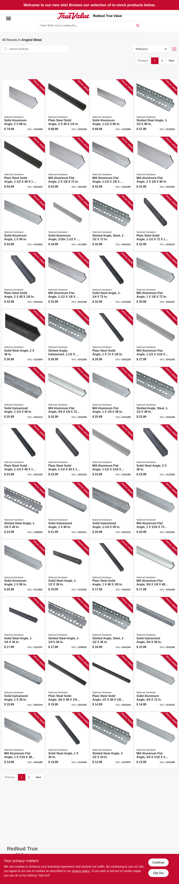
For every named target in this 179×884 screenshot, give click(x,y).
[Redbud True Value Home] (73, 16)
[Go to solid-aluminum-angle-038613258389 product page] (111, 108)
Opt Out (158, 873)
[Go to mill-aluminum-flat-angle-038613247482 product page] (67, 165)
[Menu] (8, 18)
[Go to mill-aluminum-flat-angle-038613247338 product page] (155, 510)
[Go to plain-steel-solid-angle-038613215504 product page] (67, 108)
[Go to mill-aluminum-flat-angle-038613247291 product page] (155, 740)
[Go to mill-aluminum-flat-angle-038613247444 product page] (67, 280)
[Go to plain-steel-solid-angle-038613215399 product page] (111, 683)
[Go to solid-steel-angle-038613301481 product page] (23, 625)
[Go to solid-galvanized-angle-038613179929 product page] (23, 683)
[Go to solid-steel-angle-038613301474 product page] (67, 740)
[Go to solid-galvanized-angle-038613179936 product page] (67, 510)
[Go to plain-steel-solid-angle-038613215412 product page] (67, 683)
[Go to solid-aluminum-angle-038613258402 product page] (23, 108)
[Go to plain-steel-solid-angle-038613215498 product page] (23, 165)
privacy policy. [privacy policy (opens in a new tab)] (81, 871)
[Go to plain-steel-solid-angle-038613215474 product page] (155, 223)
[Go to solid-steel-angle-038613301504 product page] (67, 568)
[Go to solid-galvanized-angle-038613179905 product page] (155, 625)
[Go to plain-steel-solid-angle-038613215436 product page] (111, 568)
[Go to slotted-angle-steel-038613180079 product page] (111, 625)
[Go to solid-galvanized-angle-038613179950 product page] (111, 510)
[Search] (138, 25)
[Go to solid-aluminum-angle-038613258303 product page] (23, 568)
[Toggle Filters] (174, 49)
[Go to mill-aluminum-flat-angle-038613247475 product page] (155, 165)
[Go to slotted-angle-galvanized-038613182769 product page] (67, 338)
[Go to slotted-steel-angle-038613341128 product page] (67, 625)
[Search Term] (89, 25)
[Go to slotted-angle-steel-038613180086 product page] (155, 395)
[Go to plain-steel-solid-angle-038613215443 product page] (111, 338)
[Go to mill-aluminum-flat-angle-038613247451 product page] (111, 165)
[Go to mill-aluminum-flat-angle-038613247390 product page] (67, 395)
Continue (158, 862)
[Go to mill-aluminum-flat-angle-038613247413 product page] (111, 395)
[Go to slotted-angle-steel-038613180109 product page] (111, 223)
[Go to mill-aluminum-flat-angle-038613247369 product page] (155, 338)
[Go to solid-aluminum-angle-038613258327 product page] (67, 223)
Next (171, 60)
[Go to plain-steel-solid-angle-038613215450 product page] (23, 453)
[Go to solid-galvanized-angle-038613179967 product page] (23, 395)
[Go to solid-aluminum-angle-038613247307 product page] (155, 683)
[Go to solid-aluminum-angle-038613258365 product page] (23, 223)
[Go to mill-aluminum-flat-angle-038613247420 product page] (155, 280)
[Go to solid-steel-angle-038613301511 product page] (155, 453)
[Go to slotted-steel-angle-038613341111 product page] (155, 108)
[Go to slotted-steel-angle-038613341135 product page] (23, 510)
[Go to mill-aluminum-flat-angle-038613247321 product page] (23, 740)
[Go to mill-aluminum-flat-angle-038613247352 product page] (111, 453)
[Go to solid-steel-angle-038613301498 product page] (111, 280)
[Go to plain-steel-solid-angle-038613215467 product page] (67, 453)
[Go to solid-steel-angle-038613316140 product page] (23, 338)
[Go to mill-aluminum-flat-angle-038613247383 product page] (155, 568)
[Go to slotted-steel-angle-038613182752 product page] (111, 740)
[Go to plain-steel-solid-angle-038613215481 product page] (23, 280)
